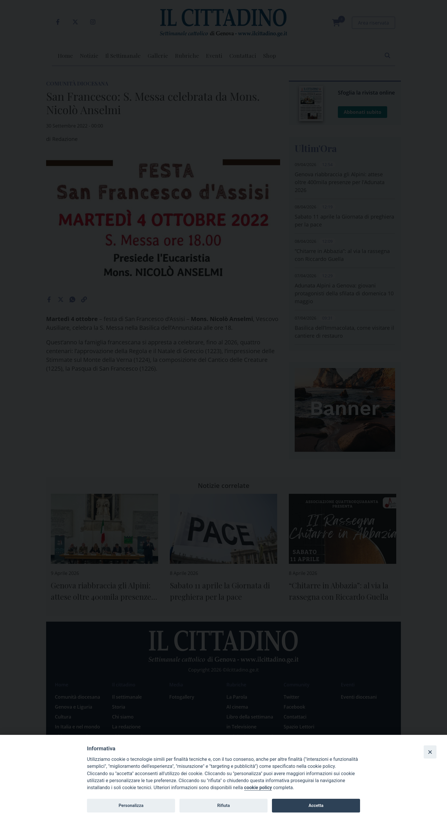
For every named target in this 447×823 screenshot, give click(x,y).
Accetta (315, 805)
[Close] (430, 751)
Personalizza (130, 805)
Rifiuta (223, 805)
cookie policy (258, 787)
